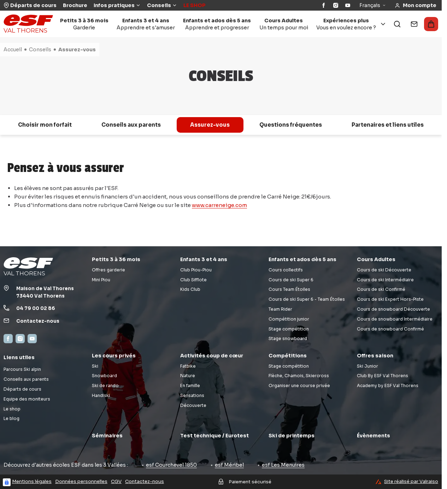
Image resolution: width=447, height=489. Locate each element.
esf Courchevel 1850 (171, 465)
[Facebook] (323, 5)
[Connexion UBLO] (7, 482)
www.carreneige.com (219, 205)
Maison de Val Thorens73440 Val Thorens (45, 292)
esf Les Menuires (283, 465)
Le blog (11, 418)
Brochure (75, 5)
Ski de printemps (291, 435)
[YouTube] (347, 5)
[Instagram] (335, 5)
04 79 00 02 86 (35, 308)
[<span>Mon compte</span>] (415, 5)
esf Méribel (229, 465)
